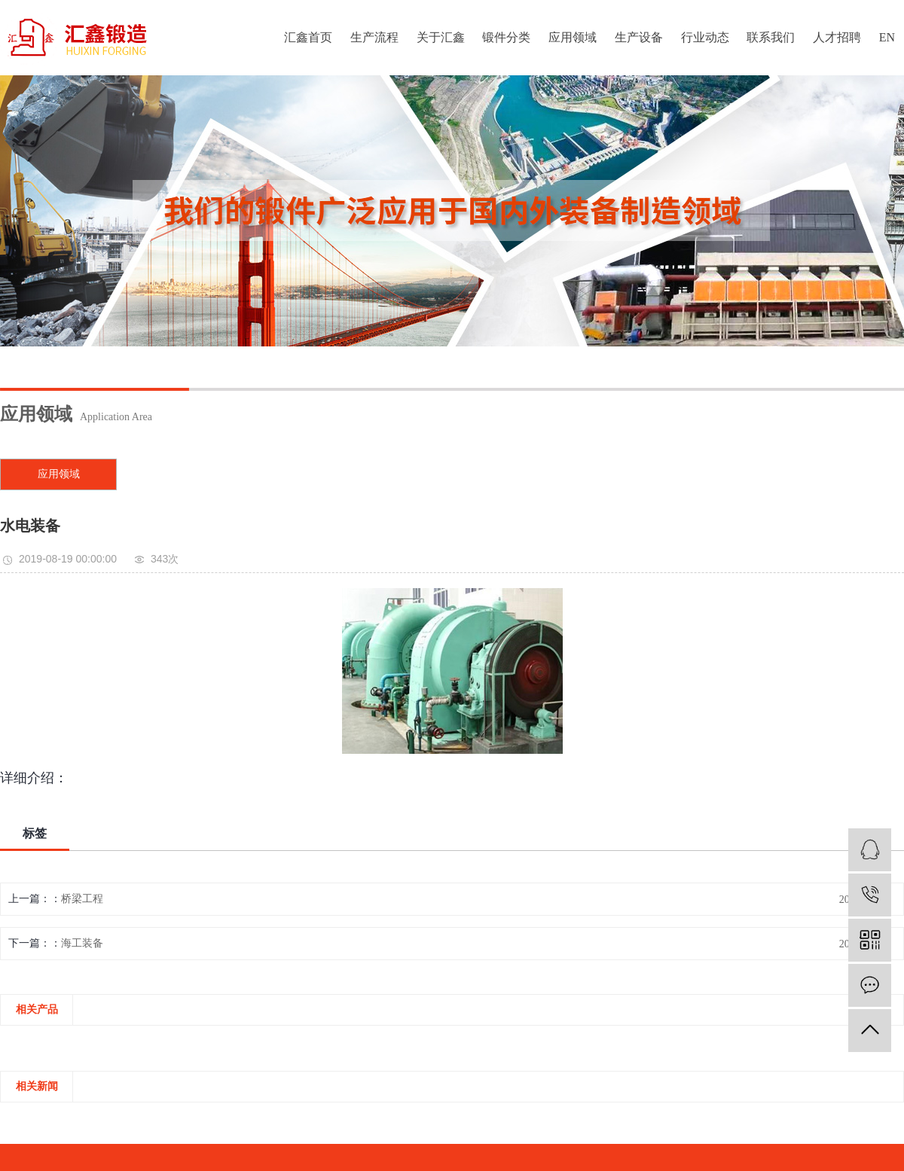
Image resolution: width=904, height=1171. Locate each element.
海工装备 (82, 943)
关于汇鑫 (441, 37)
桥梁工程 (82, 898)
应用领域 (572, 37)
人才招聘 (837, 37)
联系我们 (771, 37)
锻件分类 (506, 37)
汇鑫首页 (308, 37)
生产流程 (374, 37)
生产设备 (639, 37)
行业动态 (705, 37)
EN (887, 37)
